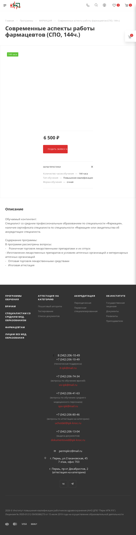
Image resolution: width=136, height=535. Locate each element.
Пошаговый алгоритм (50, 306)
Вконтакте (63, 484)
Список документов (48, 316)
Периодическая (82, 302)
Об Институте (115, 295)
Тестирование (45, 311)
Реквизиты (112, 316)
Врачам (10, 306)
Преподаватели (114, 321)
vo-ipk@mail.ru (68, 385)
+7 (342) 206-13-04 (68, 431)
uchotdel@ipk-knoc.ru (68, 423)
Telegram (72, 484)
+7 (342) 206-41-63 (68, 393)
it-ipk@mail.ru (68, 368)
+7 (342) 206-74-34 (68, 376)
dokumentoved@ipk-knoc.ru (68, 440)
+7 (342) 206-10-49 (68, 359)
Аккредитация (84, 295)
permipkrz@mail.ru (70, 451)
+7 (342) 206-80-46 (68, 414)
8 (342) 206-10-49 (69, 355)
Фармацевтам (15, 327)
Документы (112, 311)
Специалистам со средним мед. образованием (18, 317)
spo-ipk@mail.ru (68, 406)
